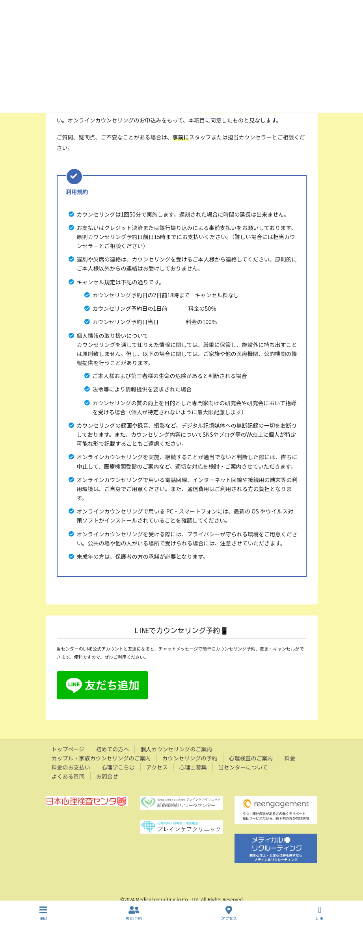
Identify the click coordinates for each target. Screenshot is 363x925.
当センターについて (243, 767)
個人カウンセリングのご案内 (176, 749)
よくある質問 (68, 776)
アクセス (157, 767)
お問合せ (107, 776)
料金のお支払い (71, 767)
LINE (320, 913)
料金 (290, 758)
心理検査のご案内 (251, 758)
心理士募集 (193, 767)
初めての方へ (112, 749)
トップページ (68, 749)
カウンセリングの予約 (190, 758)
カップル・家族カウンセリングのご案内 (101, 758)
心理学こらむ (118, 767)
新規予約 (134, 913)
